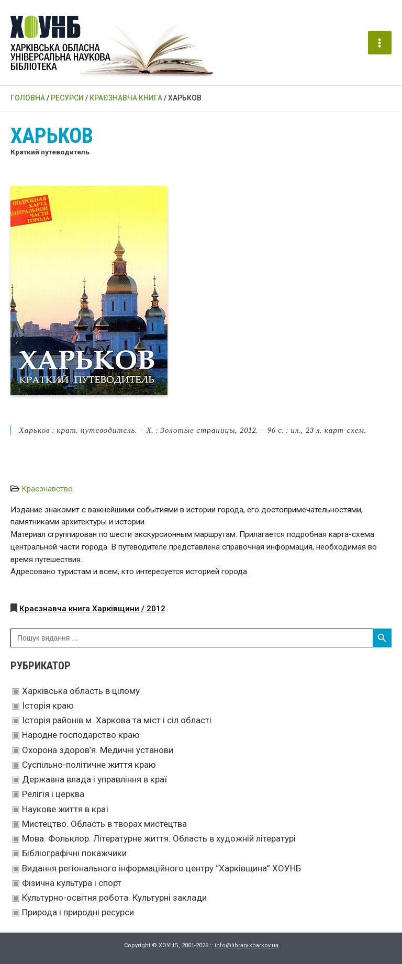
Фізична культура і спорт (71, 883)
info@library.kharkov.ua (246, 945)
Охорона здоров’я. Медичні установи (97, 750)
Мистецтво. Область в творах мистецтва (104, 824)
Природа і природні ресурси (78, 912)
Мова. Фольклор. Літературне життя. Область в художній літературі (159, 838)
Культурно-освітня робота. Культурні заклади (114, 897)
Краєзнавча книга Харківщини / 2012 (92, 608)
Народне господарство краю (81, 735)
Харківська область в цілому (81, 691)
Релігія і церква (53, 794)
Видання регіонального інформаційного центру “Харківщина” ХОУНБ (161, 868)
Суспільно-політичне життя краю (89, 764)
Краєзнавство (47, 489)
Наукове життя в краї (65, 809)
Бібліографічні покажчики (74, 853)
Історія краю (48, 705)
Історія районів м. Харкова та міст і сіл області (116, 720)
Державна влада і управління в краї (94, 779)
